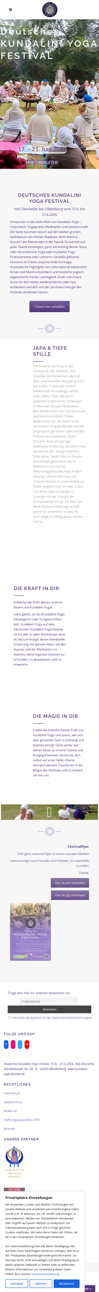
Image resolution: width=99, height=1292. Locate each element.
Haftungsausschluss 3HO (22, 1120)
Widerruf (10, 1111)
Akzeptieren (66, 1283)
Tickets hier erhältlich (50, 306)
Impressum (12, 1093)
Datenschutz (13, 1102)
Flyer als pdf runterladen (70, 883)
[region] (42, 1241)
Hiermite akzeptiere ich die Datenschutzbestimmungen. (52, 1018)
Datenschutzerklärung (45, 1274)
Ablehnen (41, 1283)
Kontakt (9, 1129)
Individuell (17, 1283)
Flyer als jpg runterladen (70, 895)
